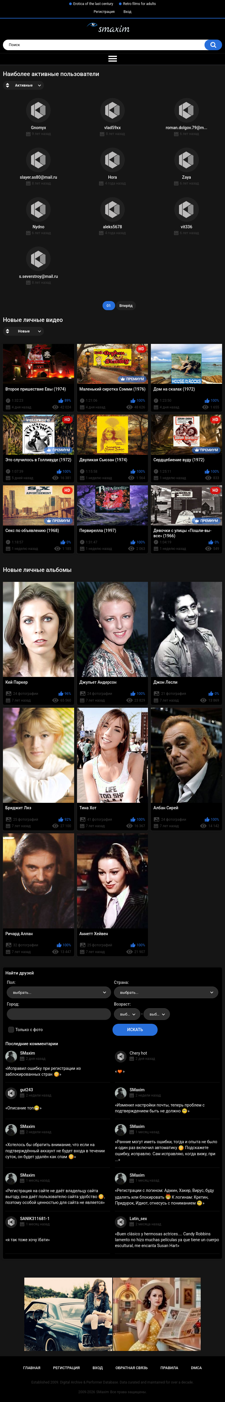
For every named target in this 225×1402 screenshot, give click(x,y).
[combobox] (59, 992)
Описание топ (23, 1108)
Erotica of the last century (93, 4)
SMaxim (27, 1053)
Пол (10, 982)
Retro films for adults (139, 4)
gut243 (26, 1089)
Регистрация (104, 12)
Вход (127, 12)
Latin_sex (138, 1218)
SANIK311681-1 (35, 1218)
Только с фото (28, 1029)
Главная (31, 1368)
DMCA (196, 1368)
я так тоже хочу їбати (27, 1239)
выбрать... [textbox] (22, 992)
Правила (169, 1368)
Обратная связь (131, 1368)
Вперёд (126, 305)
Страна (121, 982)
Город (12, 1004)
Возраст (122, 1004)
